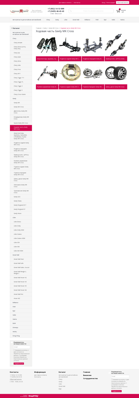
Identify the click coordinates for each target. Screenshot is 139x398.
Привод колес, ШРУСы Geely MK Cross (21, 156)
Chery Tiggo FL (18, 82)
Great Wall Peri (18, 294)
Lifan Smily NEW (19, 230)
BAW (14, 323)
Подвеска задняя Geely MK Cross (21, 144)
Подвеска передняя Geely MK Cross (20, 150)
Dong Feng (16, 336)
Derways (15, 327)
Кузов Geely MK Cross (21, 123)
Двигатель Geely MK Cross (20, 112)
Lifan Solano (18, 234)
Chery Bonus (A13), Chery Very (20, 48)
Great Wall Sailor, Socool (21, 267)
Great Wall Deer (19, 259)
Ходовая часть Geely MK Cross (20, 128)
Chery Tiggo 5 (18, 90)
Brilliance (15, 302)
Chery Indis (17, 65)
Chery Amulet (18, 43)
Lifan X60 (17, 247)
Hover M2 (17, 298)
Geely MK (17, 103)
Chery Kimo (17, 61)
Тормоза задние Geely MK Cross (21, 168)
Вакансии (87, 375)
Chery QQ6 (17, 57)
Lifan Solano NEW (19, 238)
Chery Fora (17, 69)
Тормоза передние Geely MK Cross (20, 174)
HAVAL (15, 332)
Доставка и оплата (65, 2)
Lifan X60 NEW (18, 251)
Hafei (14, 315)
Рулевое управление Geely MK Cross (20, 162)
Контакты (77, 2)
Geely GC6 (17, 197)
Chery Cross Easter (20, 94)
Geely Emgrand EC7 (20, 205)
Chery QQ (17, 53)
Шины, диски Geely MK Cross (21, 179)
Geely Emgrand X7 (19, 209)
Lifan (14, 217)
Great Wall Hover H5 (20, 286)
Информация (40, 372)
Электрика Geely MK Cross (20, 185)
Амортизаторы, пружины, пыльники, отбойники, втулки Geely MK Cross (20, 136)
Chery (14, 38)
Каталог (62, 372)
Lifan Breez (17, 222)
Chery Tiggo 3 (18, 86)
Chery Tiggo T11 (19, 78)
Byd (14, 311)
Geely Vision (17, 213)
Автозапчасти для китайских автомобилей (21, 33)
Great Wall (16, 255)
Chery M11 (17, 73)
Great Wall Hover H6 (20, 290)
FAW (14, 307)
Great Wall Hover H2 (20, 277)
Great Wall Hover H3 (20, 282)
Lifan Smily (17, 226)
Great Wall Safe (18, 263)
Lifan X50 (17, 242)
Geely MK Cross (19, 107)
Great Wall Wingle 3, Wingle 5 (20, 272)
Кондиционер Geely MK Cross (21, 118)
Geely (14, 98)
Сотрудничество (90, 378)
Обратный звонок (122, 2)
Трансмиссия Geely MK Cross (21, 191)
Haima (15, 319)
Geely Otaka (17, 201)
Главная (86, 372)
